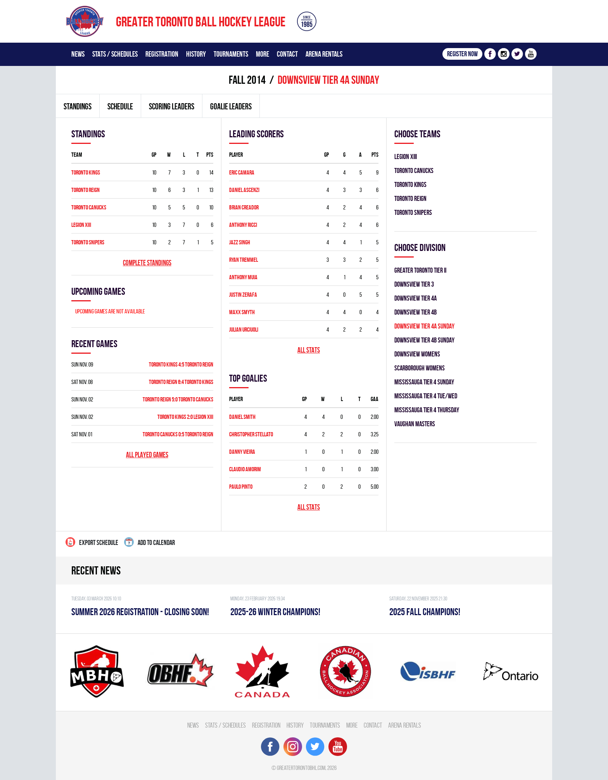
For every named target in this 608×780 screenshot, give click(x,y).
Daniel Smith (242, 416)
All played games (147, 455)
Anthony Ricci (243, 224)
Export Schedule (92, 542)
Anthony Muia (243, 277)
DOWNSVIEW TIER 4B (415, 312)
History (196, 54)
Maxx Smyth (242, 312)
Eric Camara (241, 172)
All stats (308, 350)
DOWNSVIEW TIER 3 (414, 284)
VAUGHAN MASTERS (414, 423)
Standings (78, 106)
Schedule (120, 106)
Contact (287, 54)
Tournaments (231, 54)
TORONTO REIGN (85, 190)
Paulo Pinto (240, 486)
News (78, 54)
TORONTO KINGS (85, 172)
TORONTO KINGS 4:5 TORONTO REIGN (181, 364)
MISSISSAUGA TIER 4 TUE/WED (425, 396)
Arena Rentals (324, 54)
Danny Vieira (242, 451)
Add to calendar (149, 542)
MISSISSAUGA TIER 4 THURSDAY (426, 409)
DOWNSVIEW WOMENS (417, 354)
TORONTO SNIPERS (87, 242)
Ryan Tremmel (243, 259)
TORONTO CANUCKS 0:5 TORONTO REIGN (178, 434)
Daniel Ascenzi (244, 190)
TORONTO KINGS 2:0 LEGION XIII (185, 416)
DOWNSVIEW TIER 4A (415, 298)
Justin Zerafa (243, 294)
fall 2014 (247, 79)
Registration (161, 54)
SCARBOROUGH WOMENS (419, 368)
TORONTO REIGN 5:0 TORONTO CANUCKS (178, 399)
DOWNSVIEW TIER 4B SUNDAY (424, 340)
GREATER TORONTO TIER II (420, 270)
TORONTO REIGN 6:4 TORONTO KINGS (181, 382)
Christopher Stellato (251, 434)
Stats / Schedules (115, 54)
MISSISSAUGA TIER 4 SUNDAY (424, 382)
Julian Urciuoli (243, 329)
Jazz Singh (239, 242)
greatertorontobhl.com (301, 767)
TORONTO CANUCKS (88, 207)
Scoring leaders (171, 106)
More (262, 54)
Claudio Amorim (245, 469)
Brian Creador (244, 207)
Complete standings (147, 263)
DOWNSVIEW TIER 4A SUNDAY (424, 326)
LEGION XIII (81, 224)
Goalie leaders (231, 106)
